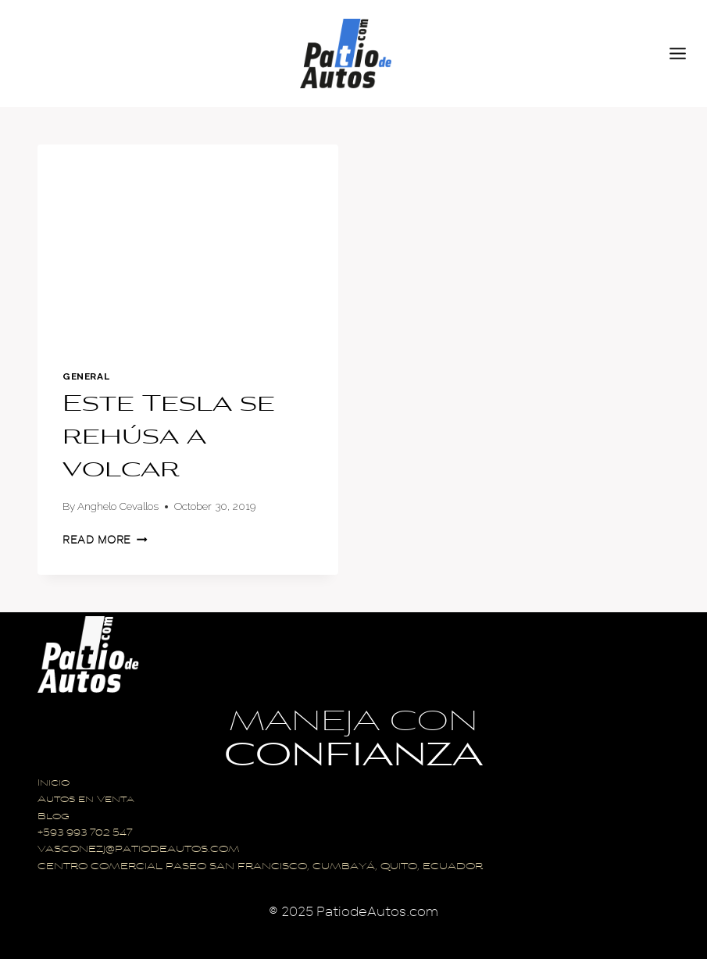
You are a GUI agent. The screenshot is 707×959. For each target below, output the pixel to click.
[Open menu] (684, 53)
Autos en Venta (85, 800)
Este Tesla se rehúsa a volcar (168, 438)
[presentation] (187, 244)
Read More (105, 540)
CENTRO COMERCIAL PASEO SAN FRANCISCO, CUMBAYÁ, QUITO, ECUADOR (260, 867)
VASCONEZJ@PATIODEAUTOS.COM (138, 850)
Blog (53, 817)
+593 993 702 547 (84, 833)
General (85, 376)
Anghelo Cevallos (118, 506)
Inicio (53, 783)
